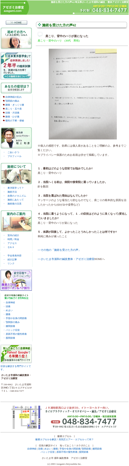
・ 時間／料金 (11, 239)
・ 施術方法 (10, 191)
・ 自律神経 (9, 302)
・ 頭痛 (6, 306)
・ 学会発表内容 (12, 255)
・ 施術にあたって (13, 199)
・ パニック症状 (11, 330)
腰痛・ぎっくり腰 (13, 104)
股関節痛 (83, 452)
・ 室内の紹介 (11, 235)
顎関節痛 (86, 448)
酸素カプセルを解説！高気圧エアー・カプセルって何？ (64, 439)
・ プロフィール (12, 156)
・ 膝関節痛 (9, 326)
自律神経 (32, 448)
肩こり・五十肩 (12, 108)
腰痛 (55, 448)
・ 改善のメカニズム (14, 195)
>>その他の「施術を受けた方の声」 (59, 249)
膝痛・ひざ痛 (11, 116)
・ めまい (8, 310)
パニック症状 (48, 452)
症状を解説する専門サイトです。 (16, 367)
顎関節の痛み (11, 101)
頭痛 (40, 448)
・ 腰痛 (6, 314)
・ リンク (9, 263)
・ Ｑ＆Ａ (8, 247)
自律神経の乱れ (12, 97)
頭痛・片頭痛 (11, 112)
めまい (47, 448)
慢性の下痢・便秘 (13, 120)
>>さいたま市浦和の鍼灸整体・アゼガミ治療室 (66, 259)
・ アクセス (10, 243)
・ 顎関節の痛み (11, 322)
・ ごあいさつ (11, 152)
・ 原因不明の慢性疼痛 (15, 334)
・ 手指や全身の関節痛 (15, 318)
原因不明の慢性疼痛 (66, 452)
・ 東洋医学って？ (13, 188)
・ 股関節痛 (9, 338)
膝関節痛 (97, 448)
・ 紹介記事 (10, 259)
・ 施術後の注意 (12, 203)
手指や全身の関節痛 (69, 448)
